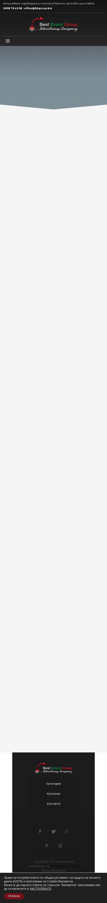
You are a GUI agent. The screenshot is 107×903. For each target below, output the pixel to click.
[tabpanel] (53, 78)
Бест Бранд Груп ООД (64, 866)
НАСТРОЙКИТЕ (40, 889)
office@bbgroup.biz (38, 8)
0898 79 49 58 (12, 8)
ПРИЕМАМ (14, 896)
